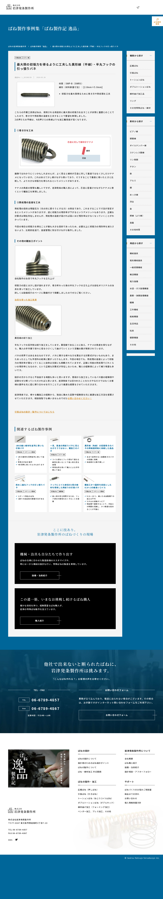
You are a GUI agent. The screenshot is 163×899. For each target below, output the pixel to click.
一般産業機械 (136, 267)
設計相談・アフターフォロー (138, 809)
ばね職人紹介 (131, 800)
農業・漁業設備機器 (139, 295)
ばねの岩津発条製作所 (17, 46)
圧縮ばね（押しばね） (88, 827)
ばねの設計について (87, 796)
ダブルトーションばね (140, 86)
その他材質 (135, 229)
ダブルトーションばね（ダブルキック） (96, 840)
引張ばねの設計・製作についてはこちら (34, 411)
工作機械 (134, 309)
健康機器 (134, 337)
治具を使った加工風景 (26, 299)
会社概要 (129, 796)
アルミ (133, 180)
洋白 (132, 201)
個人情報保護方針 (133, 840)
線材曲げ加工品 (137, 93)
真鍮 (132, 222)
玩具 (132, 330)
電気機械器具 (136, 260)
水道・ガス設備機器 (139, 288)
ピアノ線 (134, 131)
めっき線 (134, 194)
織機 (132, 302)
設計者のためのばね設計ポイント (93, 800)
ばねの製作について (87, 805)
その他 (133, 344)
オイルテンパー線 (138, 145)
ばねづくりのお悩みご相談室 (138, 827)
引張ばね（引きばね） (88, 831)
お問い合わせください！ (80, 398)
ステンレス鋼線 (137, 152)
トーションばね (137, 79)
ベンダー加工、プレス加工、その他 (94, 849)
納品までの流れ (132, 831)
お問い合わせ (147, 7)
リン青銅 (134, 159)
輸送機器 (134, 274)
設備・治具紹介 (132, 805)
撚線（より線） (137, 215)
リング (133, 100)
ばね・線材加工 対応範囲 (89, 809)
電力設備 (134, 281)
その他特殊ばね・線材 (140, 108)
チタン (133, 166)
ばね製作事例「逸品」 (39, 46)
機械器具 (134, 253)
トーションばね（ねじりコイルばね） (95, 836)
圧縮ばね (134, 65)
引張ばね (134, 72)
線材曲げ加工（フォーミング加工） (94, 844)
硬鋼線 (133, 138)
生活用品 (134, 323)
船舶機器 (134, 316)
